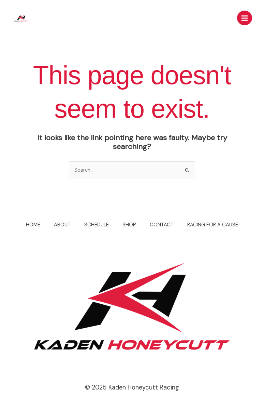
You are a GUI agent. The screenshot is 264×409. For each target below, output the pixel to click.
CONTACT (162, 225)
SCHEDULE (96, 225)
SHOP (129, 225)
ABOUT (62, 225)
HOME (33, 225)
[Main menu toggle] (244, 18)
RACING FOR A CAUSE (212, 225)
